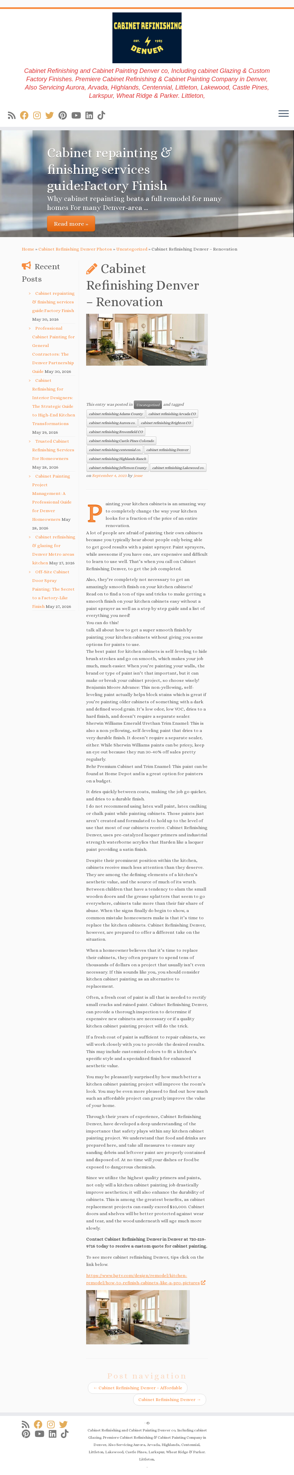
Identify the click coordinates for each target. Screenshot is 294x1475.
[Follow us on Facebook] (26, 116)
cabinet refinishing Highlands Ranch (117, 459)
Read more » (71, 223)
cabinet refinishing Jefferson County (118, 468)
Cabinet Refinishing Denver (169, 1399)
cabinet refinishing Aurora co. (112, 423)
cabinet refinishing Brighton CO (166, 423)
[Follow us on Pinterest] (64, 116)
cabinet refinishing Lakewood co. (178, 468)
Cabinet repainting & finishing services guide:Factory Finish (53, 302)
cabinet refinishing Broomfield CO (116, 432)
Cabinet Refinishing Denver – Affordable (137, 1387)
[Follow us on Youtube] (78, 116)
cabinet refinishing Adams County (116, 414)
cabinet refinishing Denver (167, 450)
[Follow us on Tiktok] (104, 116)
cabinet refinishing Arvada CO (172, 414)
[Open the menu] (283, 114)
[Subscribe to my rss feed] (14, 116)
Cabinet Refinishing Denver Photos (75, 249)
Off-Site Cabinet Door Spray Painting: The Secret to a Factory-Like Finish (53, 589)
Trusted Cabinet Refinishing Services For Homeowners (53, 450)
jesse (138, 475)
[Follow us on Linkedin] (91, 116)
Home (28, 249)
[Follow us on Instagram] (39, 116)
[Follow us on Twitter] (51, 116)
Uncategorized (131, 249)
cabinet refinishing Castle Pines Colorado (121, 441)
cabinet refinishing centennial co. (115, 450)
